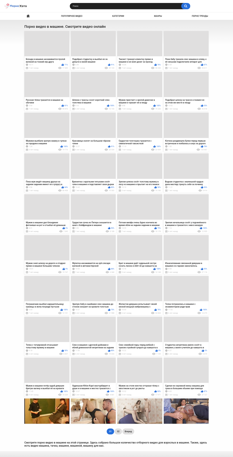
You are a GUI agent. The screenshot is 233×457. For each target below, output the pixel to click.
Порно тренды (200, 16)
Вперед (128, 431)
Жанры (158, 16)
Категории (118, 16)
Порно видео (28, 16)
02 (118, 431)
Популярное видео (71, 16)
